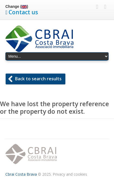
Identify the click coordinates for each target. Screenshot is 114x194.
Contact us (23, 12)
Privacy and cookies (70, 174)
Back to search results (38, 79)
